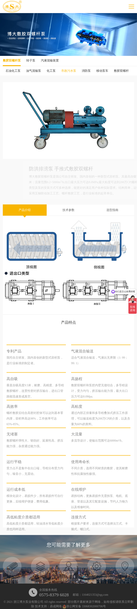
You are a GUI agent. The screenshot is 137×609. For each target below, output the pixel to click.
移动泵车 (102, 70)
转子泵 (30, 60)
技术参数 (68, 210)
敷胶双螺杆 (121, 70)
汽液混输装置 (50, 60)
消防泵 (86, 70)
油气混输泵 (33, 70)
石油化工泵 (13, 70)
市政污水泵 (68, 70)
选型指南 (112, 210)
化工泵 (51, 70)
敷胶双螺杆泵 (12, 60)
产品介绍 (25, 210)
